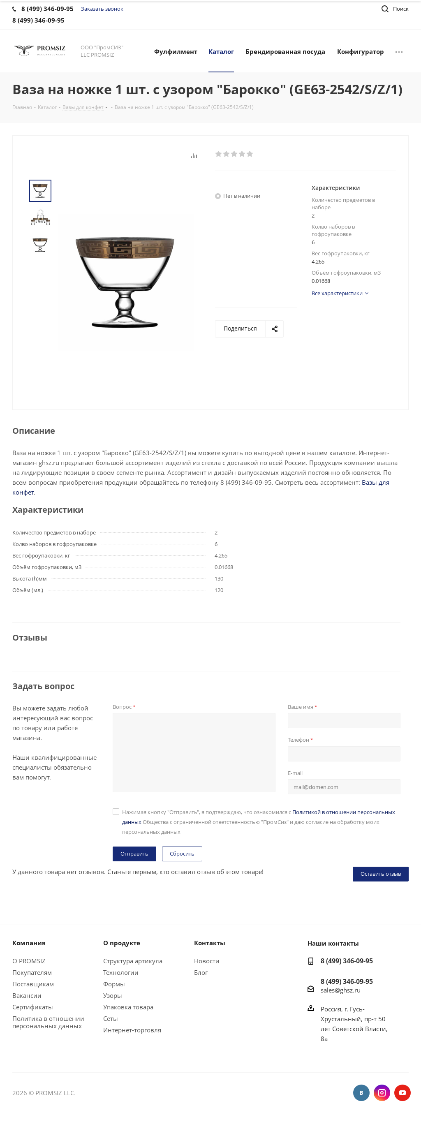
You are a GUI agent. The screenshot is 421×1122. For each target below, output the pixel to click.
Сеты (110, 1018)
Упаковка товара (128, 1007)
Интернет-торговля (132, 1030)
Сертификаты (32, 1007)
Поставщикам (33, 984)
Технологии (121, 972)
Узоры (112, 995)
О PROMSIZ (29, 961)
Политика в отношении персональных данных (48, 1022)
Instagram (382, 1093)
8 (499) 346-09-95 (347, 960)
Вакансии (27, 995)
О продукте (121, 943)
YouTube (402, 1093)
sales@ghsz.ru (341, 990)
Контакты (209, 943)
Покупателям (32, 972)
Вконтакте (361, 1093)
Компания (29, 943)
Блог (201, 972)
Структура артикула (132, 961)
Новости (207, 961)
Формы (114, 984)
